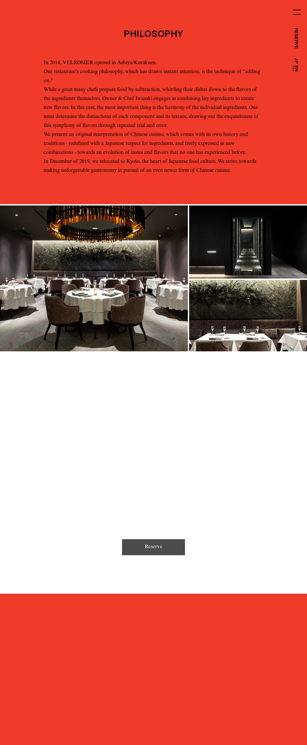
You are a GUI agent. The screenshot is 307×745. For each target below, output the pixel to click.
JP (296, 60)
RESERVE (296, 38)
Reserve (153, 547)
